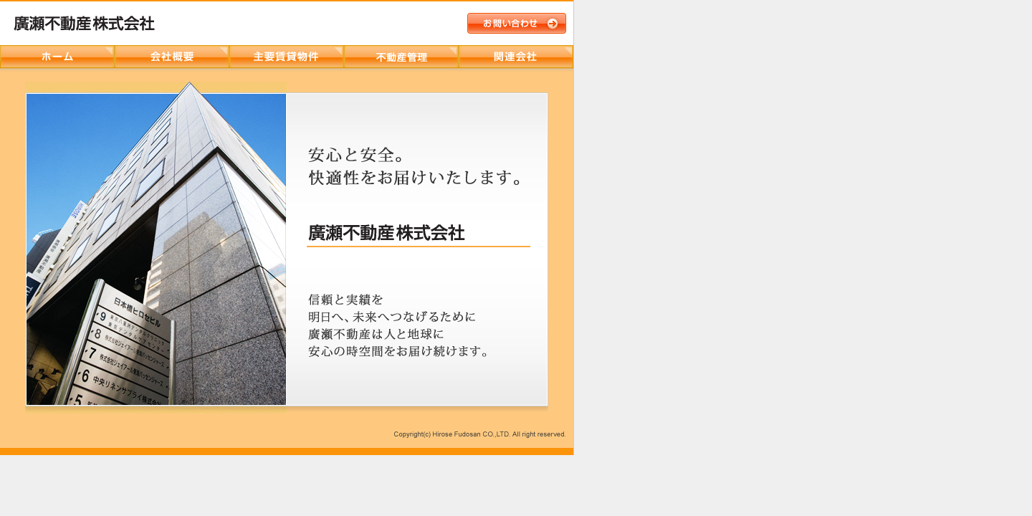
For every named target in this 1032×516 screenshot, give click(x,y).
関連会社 (516, 56)
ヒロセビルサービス (401, 56)
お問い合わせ (516, 23)
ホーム (57, 56)
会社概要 (172, 56)
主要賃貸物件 (286, 56)
